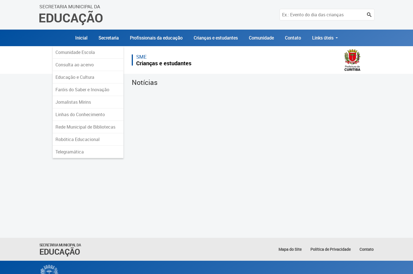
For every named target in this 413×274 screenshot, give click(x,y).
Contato (293, 38)
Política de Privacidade (330, 249)
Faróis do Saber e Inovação (82, 90)
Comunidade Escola (75, 52)
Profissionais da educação (156, 38)
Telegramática (69, 152)
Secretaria (108, 38)
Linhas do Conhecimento (80, 114)
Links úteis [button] (323, 38)
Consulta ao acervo (74, 65)
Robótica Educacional (77, 139)
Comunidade (261, 38)
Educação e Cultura (74, 77)
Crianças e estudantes (216, 38)
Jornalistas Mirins (73, 102)
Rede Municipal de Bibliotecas (85, 127)
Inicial (81, 38)
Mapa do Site (289, 249)
